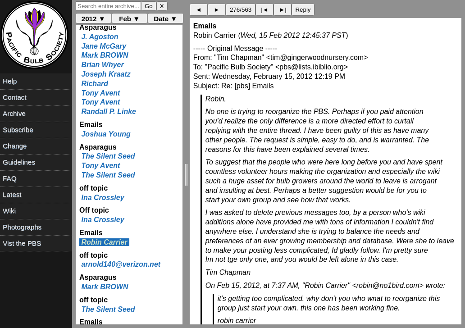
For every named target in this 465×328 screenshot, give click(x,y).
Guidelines (19, 162)
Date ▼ (165, 19)
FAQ (9, 178)
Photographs (22, 227)
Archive (14, 113)
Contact (14, 97)
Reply (302, 9)
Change (15, 146)
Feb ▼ (129, 19)
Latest (12, 194)
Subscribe (18, 129)
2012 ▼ (93, 19)
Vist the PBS (22, 243)
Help (10, 81)
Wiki (9, 210)
